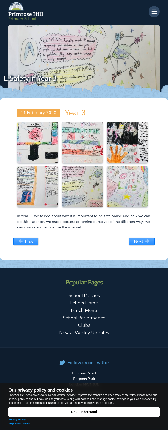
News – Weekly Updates (84, 332)
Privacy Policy (17, 419)
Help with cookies (19, 423)
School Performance (84, 318)
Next (141, 241)
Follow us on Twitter (88, 362)
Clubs (84, 325)
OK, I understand (84, 412)
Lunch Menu (84, 310)
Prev (26, 241)
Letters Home (84, 303)
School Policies (84, 295)
